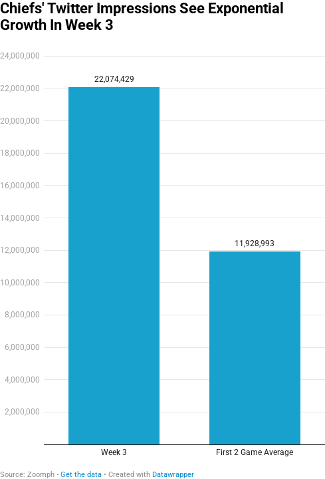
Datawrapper (173, 474)
